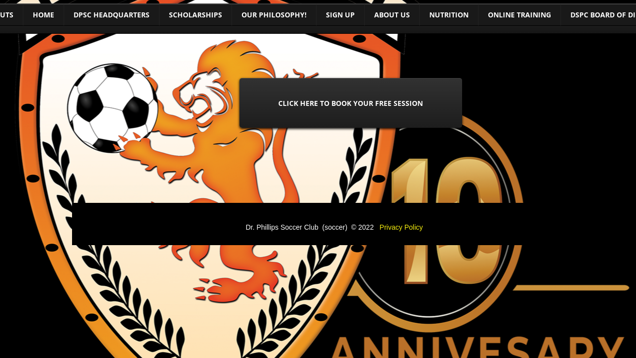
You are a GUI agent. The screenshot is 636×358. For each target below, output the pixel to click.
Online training (519, 14)
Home (43, 14)
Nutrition (449, 14)
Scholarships (195, 14)
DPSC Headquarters (112, 14)
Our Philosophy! (274, 14)
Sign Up (340, 14)
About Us (392, 14)
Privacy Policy (401, 227)
